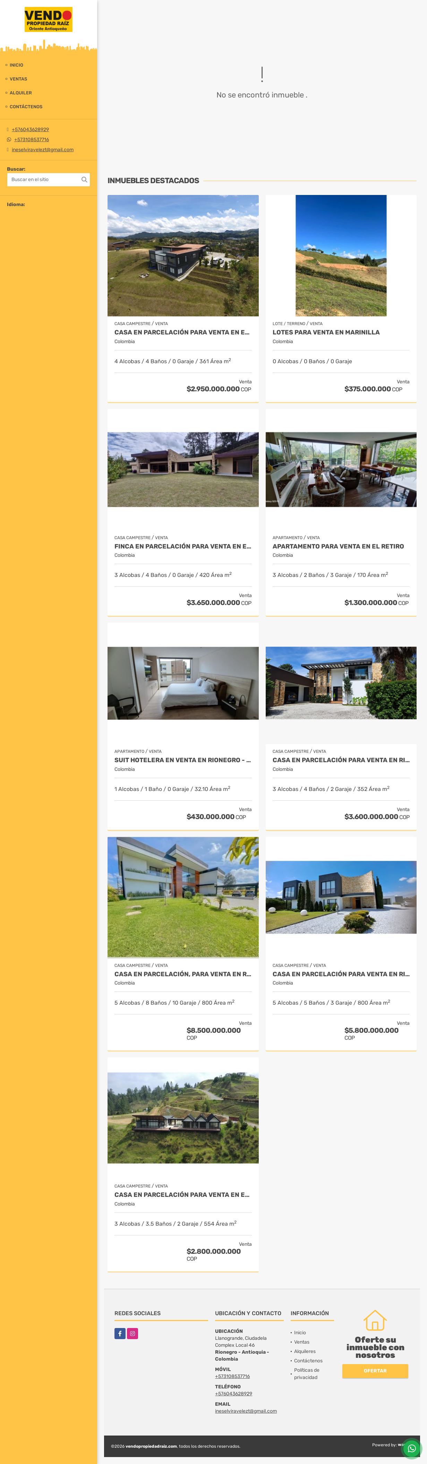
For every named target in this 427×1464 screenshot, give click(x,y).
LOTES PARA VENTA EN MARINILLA (326, 332)
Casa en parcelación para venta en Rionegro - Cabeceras (341, 974)
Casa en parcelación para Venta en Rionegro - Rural (341, 760)
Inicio (16, 65)
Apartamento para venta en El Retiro (338, 546)
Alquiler (21, 92)
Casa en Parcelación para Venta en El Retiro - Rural (183, 1195)
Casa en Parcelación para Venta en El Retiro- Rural (183, 332)
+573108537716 (31, 140)
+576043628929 (30, 130)
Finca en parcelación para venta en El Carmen (183, 546)
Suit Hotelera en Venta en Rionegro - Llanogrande (183, 760)
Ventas (18, 79)
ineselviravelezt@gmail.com (43, 150)
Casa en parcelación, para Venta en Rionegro (183, 974)
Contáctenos (26, 106)
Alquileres (305, 1351)
